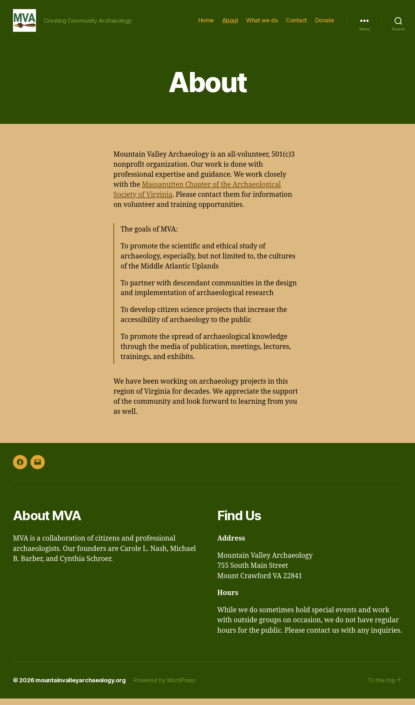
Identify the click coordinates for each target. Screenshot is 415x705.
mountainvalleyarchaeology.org (80, 686)
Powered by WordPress (164, 686)
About (230, 23)
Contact (296, 23)
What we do (262, 23)
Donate (324, 23)
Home (206, 23)
